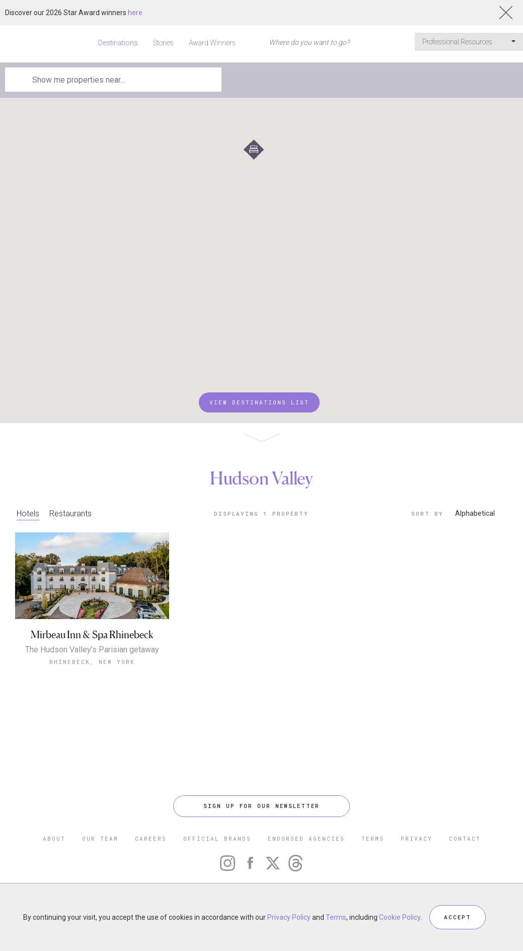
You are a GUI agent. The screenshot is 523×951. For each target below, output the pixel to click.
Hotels (28, 513)
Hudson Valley (261, 478)
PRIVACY (416, 838)
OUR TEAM (100, 838)
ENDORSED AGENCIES (306, 838)
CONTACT (465, 838)
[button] (254, 150)
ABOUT (54, 838)
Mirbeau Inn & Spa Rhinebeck (92, 635)
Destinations (118, 43)
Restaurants (70, 513)
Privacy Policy (289, 917)
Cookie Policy (399, 917)
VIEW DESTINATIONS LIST (259, 402)
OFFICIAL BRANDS (217, 838)
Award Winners (212, 43)
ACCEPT (457, 917)
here (135, 13)
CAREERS (151, 838)
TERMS (372, 838)
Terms (336, 917)
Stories (163, 43)
